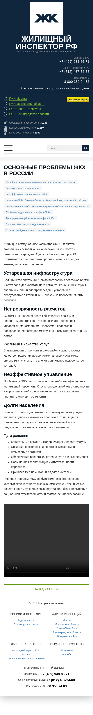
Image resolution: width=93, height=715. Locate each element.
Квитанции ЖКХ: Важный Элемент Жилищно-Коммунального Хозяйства (46, 200)
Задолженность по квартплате (23, 188)
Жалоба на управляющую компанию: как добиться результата (40, 182)
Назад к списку (46, 589)
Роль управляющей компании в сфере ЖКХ (30, 218)
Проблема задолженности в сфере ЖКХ (28, 212)
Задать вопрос (78, 99)
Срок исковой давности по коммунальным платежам (35, 230)
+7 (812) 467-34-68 (74, 72)
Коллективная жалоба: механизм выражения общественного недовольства (47, 206)
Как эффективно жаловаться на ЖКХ (26, 194)
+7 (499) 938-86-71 (74, 61)
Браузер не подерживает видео (46, 540)
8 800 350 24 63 (76, 82)
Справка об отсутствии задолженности (27, 224)
